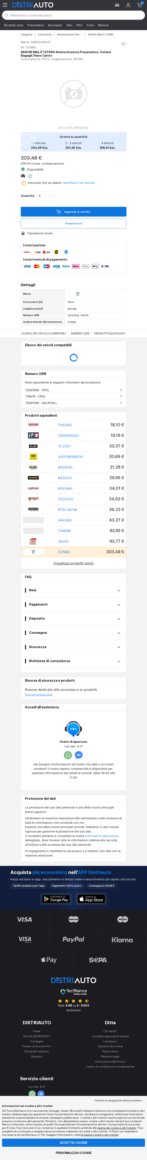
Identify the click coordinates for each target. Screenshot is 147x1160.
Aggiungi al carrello (73, 211)
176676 (35, 396)
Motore (103, 25)
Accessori (55, 25)
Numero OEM (80, 333)
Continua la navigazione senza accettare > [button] (118, 1100)
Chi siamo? (110, 1031)
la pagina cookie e (92, 1134)
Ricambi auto (13, 25)
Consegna (36, 1041)
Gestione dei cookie (110, 1046)
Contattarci (110, 1041)
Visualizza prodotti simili (73, 563)
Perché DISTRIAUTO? (36, 1036)
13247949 (37, 390)
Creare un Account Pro (36, 1046)
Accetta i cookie (73, 1142)
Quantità (27, 196)
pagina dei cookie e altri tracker (116, 1127)
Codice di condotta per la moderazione (110, 1066)
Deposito (36, 1056)
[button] (117, 5)
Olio (69, 25)
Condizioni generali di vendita (110, 1036)
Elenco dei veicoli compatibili (44, 333)
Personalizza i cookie (73, 1152)
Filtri (79, 25)
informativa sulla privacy (102, 836)
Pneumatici (35, 25)
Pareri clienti (110, 1051)
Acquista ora (73, 223)
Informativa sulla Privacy (110, 1061)
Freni (90, 25)
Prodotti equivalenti (109, 333)
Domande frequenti (36, 1051)
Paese (36, 1031)
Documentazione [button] (39, 694)
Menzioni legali (110, 1056)
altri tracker (111, 1134)
